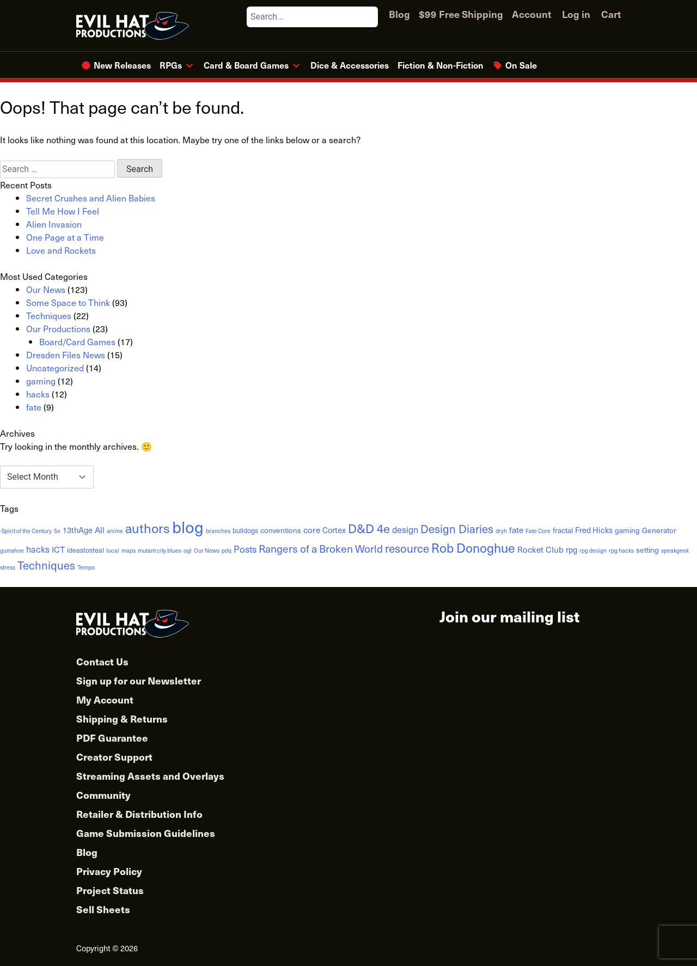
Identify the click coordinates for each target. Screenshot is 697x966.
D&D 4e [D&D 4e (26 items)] (369, 528)
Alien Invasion (54, 223)
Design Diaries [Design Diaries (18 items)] (456, 528)
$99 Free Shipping (461, 14)
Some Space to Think (68, 302)
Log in (576, 14)
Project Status (110, 890)
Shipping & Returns (122, 718)
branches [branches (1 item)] (218, 531)
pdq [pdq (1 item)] (226, 550)
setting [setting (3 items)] (647, 549)
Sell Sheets (103, 909)
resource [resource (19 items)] (407, 548)
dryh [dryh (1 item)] (501, 531)
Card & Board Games (246, 65)
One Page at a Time (65, 236)
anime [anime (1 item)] (115, 531)
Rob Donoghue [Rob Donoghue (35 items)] (473, 547)
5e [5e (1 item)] (57, 531)
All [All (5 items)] (100, 529)
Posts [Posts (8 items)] (245, 549)
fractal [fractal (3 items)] (563, 530)
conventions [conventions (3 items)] (280, 530)
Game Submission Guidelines (145, 833)
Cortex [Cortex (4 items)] (334, 530)
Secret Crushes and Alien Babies (90, 197)
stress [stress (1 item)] (7, 567)
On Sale (521, 65)
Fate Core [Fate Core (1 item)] (538, 531)
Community (103, 794)
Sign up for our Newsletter (138, 680)
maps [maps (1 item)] (128, 550)
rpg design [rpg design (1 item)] (593, 550)
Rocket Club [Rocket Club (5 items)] (540, 549)
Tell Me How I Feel (62, 210)
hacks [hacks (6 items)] (38, 548)
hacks (38, 393)
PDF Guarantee (112, 737)
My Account (104, 699)
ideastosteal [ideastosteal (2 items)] (85, 550)
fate (33, 406)
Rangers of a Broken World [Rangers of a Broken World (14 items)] (321, 548)
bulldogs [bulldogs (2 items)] (245, 530)
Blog (399, 14)
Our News (45, 289)
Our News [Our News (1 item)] (206, 550)
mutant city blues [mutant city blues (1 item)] (159, 550)
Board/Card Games (77, 341)
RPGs (171, 65)
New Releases (122, 65)
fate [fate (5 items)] (516, 529)
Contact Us (102, 661)
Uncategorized (55, 367)
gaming (41, 380)
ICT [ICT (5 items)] (58, 549)
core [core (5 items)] (311, 529)
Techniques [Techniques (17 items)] (46, 565)
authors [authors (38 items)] (147, 527)
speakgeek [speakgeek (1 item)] (675, 550)
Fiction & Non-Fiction (441, 65)
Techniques (48, 315)
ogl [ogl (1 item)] (188, 550)
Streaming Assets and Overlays (150, 775)
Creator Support (114, 756)
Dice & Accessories (349, 65)
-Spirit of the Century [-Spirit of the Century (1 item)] (26, 531)
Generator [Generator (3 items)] (659, 530)
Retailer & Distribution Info (139, 813)
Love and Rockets (61, 249)
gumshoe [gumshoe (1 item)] (12, 550)
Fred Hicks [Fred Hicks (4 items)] (594, 530)
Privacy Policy (109, 871)
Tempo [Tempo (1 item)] (86, 567)
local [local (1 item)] (112, 550)
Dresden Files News (65, 354)
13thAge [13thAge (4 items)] (78, 530)
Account (531, 14)
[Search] (369, 17)
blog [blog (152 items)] (188, 527)
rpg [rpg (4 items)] (571, 549)
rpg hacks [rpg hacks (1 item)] (621, 550)
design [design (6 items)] (405, 529)
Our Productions (58, 328)
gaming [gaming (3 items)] (627, 530)
